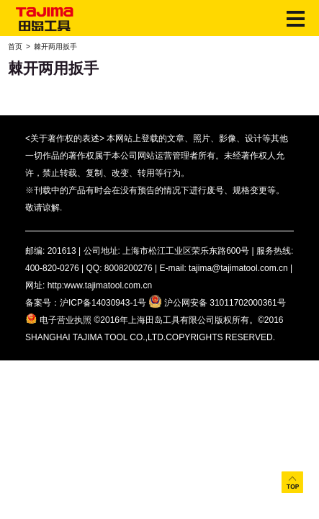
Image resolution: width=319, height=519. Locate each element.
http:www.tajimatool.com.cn (100, 285)
